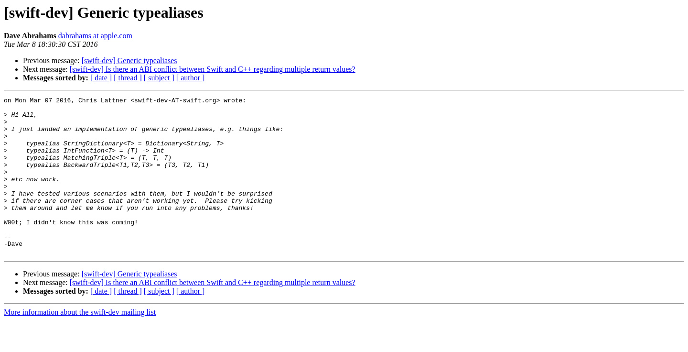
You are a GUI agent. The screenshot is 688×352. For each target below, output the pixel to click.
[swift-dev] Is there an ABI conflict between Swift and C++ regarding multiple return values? (212, 69)
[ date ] (101, 78)
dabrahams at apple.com (95, 36)
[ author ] (190, 78)
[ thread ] (128, 78)
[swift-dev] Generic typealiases (129, 60)
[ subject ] (159, 78)
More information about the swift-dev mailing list (80, 344)
